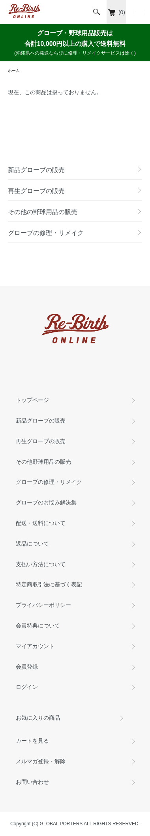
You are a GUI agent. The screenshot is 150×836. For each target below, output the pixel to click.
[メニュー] (138, 12)
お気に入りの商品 (38, 718)
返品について (32, 543)
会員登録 (27, 666)
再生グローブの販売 (41, 441)
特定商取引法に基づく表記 (49, 584)
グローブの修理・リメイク (49, 482)
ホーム (14, 70)
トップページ (32, 400)
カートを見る (32, 740)
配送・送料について (41, 523)
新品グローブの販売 (41, 420)
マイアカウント (35, 646)
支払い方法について (41, 564)
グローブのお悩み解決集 (46, 502)
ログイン (27, 687)
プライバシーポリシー (43, 605)
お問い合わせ (32, 782)
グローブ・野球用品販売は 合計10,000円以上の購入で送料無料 (75, 43)
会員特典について (38, 625)
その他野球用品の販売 (43, 462)
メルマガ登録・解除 (41, 761)
